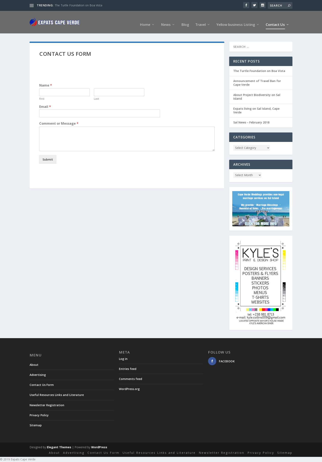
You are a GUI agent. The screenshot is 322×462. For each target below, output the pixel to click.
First (41, 94)
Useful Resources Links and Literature (57, 390)
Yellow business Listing (235, 20)
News (166, 20)
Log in (123, 354)
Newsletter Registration (47, 400)
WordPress (99, 442)
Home (145, 20)
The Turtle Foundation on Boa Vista (78, 5)
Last (96, 94)
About (34, 360)
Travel (200, 20)
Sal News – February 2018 (251, 118)
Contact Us (275, 20)
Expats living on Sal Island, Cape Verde (256, 106)
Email (45, 102)
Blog (185, 20)
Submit (48, 155)
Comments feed (130, 374)
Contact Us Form (42, 380)
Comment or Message (58, 119)
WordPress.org (129, 384)
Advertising (38, 370)
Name (45, 81)
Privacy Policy (39, 410)
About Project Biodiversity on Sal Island (256, 92)
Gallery (127, 459)
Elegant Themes (59, 442)
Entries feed (127, 364)
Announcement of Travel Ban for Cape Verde (257, 78)
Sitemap (36, 420)
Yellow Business (166, 459)
